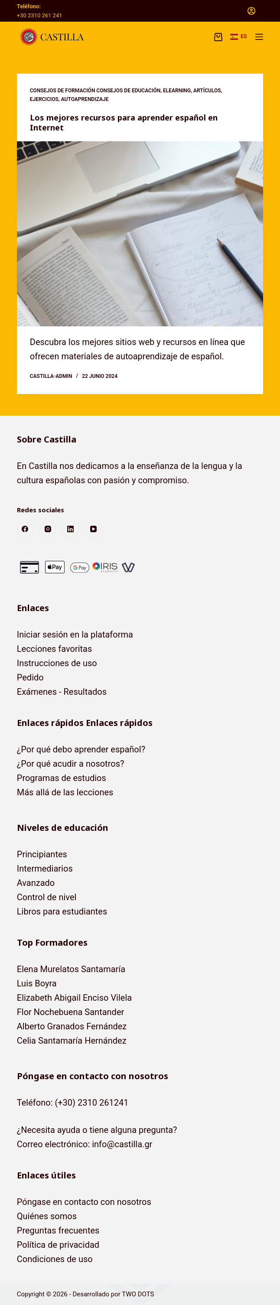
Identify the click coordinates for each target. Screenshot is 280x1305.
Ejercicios (44, 99)
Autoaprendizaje (85, 99)
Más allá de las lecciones (65, 792)
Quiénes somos (47, 1216)
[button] (238, 37)
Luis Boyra (37, 983)
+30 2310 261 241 (39, 15)
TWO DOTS (138, 1294)
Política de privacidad (58, 1245)
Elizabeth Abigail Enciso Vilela (74, 998)
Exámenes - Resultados (62, 692)
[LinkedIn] (70, 529)
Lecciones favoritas (54, 649)
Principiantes (42, 854)
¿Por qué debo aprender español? (81, 749)
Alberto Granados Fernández (72, 1026)
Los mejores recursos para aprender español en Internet (124, 122)
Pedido (30, 677)
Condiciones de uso (55, 1259)
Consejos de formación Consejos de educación (95, 91)
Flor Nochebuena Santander (70, 1012)
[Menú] (259, 37)
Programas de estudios (61, 778)
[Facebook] (25, 529)
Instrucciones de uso (57, 663)
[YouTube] (93, 529)
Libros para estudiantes (62, 911)
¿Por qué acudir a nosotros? (70, 763)
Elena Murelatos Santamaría (71, 969)
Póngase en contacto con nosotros (84, 1202)
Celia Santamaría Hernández (72, 1040)
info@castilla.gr (122, 1144)
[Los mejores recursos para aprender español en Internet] (140, 233)
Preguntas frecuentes (58, 1230)
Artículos (207, 91)
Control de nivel (47, 897)
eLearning (177, 91)
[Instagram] (47, 529)
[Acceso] (251, 11)
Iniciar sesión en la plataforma (75, 634)
